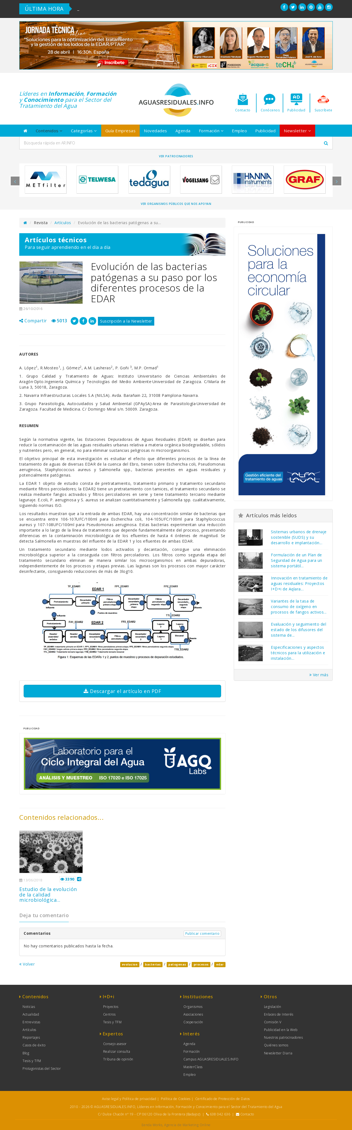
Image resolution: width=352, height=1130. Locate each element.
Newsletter (297, 130)
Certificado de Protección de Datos (222, 1098)
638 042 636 (220, 1114)
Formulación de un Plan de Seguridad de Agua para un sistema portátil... (296, 560)
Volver (27, 964)
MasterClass (193, 1067)
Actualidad (31, 1014)
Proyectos (111, 1006)
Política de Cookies (176, 1098)
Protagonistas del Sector (42, 1068)
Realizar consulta (116, 1051)
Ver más (319, 674)
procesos (201, 964)
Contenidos (49, 130)
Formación (211, 130)
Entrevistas (31, 1022)
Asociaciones (193, 1014)
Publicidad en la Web (281, 1029)
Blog (26, 1053)
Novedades (155, 130)
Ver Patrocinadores (176, 156)
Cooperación (193, 1022)
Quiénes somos (276, 1045)
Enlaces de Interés (278, 1014)
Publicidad (265, 130)
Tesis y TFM (32, 1060)
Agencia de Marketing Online (187, 1125)
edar (220, 964)
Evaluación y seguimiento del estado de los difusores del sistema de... (298, 630)
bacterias (153, 964)
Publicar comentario (202, 933)
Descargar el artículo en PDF (122, 691)
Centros (109, 1014)
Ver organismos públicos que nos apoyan (176, 204)
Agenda (183, 130)
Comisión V (273, 1022)
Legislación (272, 1006)
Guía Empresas (120, 130)
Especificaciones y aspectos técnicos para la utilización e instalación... (298, 653)
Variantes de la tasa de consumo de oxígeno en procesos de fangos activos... (299, 606)
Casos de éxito (34, 1045)
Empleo (239, 130)
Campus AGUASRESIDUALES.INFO (211, 1059)
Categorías (84, 130)
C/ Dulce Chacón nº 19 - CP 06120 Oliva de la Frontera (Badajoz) (149, 1114)
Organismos (192, 1006)
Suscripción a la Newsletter (126, 321)
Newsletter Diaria (278, 1053)
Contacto (247, 1114)
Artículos (62, 222)
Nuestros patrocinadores (283, 1037)
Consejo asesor (115, 1043)
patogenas (177, 964)
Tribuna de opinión (118, 1059)
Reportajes (31, 1037)
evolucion (130, 964)
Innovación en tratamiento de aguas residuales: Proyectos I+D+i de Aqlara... (299, 583)
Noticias (29, 1006)
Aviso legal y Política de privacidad (129, 1098)
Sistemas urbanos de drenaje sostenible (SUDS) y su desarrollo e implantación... (299, 537)
